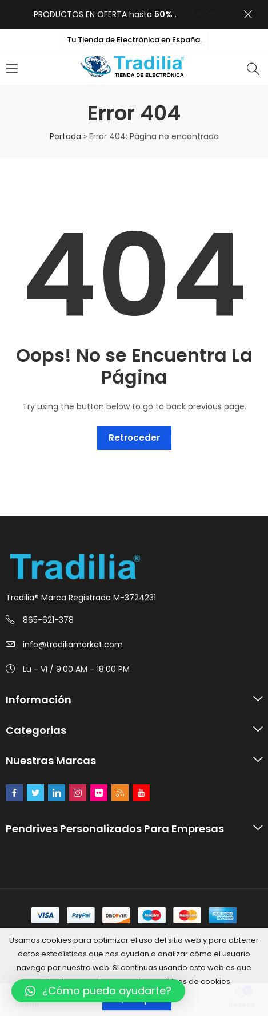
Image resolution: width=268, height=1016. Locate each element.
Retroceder (134, 438)
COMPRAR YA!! (207, 14)
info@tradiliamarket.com (73, 644)
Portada (65, 136)
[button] (98, 990)
